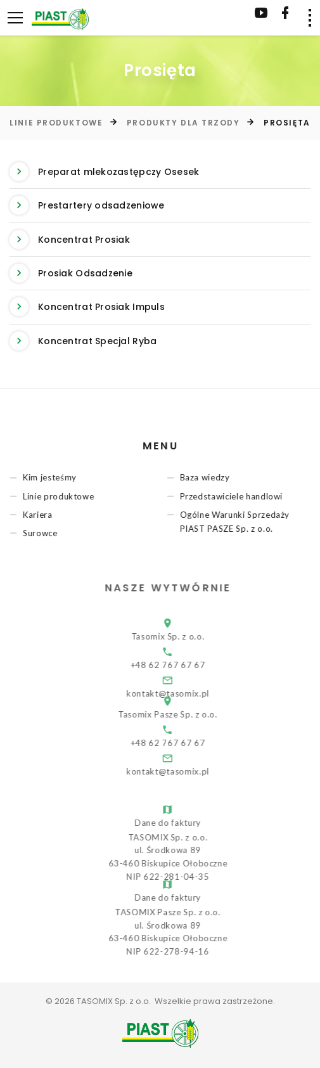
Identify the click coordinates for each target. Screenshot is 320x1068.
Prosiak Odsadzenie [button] (71, 273)
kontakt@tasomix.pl (180, 771)
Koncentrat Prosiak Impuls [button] (87, 306)
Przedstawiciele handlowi (235, 496)
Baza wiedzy (209, 478)
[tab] (160, 172)
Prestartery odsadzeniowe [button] (87, 205)
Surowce (44, 533)
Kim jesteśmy (53, 478)
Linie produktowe (56, 122)
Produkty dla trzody (183, 122)
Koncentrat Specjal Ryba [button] (83, 341)
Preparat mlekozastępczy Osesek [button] (104, 171)
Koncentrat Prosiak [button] (70, 239)
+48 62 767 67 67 (181, 665)
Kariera (41, 515)
